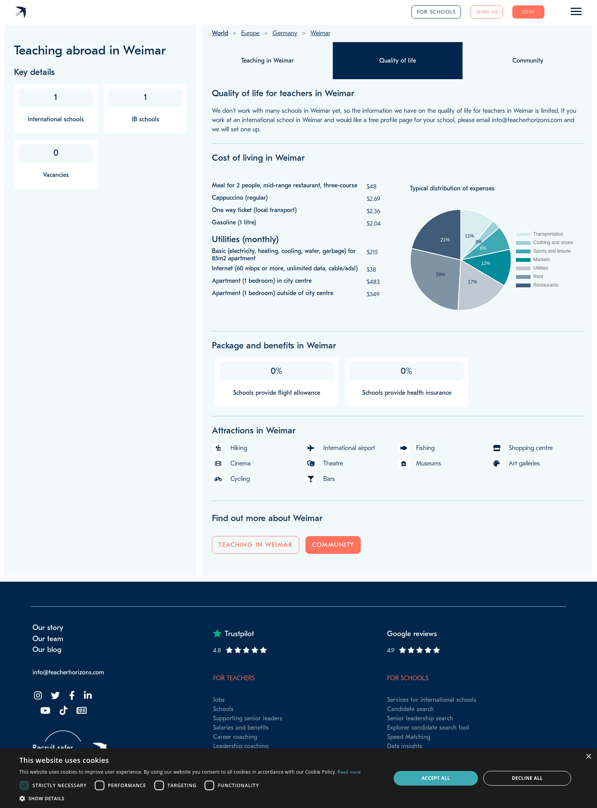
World (220, 33)
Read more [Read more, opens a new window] (349, 772)
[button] (190, 798)
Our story (47, 627)
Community (333, 544)
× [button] (588, 757)
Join (528, 12)
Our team (47, 639)
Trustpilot (239, 634)
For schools (436, 12)
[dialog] (298, 778)
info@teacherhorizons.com (68, 672)
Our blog (46, 649)
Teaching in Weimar (255, 544)
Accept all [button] (435, 778)
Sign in (487, 12)
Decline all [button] (527, 778)
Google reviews (412, 634)
